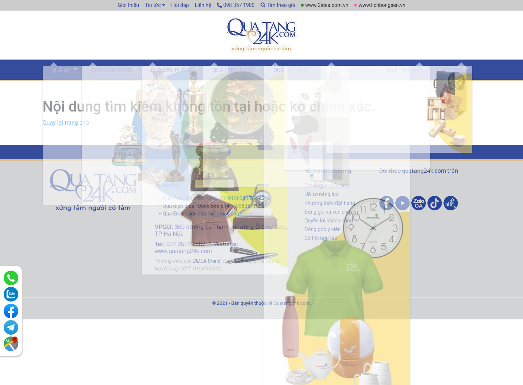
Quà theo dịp (356, 78)
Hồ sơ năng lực (321, 200)
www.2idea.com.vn (326, 5)
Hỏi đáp (180, 5)
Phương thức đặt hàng (329, 209)
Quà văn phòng (154, 78)
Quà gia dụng (259, 78)
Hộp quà (397, 78)
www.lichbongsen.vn (381, 5)
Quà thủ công (308, 78)
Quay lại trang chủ (66, 128)
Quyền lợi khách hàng (328, 227)
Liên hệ (203, 5)
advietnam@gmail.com (214, 220)
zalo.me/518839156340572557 (230, 204)
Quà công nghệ (208, 78)
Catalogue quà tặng (326, 192)
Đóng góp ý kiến (322, 235)
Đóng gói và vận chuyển (331, 218)
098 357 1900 (235, 5)
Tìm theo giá (278, 5)
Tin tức (153, 5)
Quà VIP (58, 78)
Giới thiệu (128, 5)
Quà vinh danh (100, 78)
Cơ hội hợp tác (320, 244)
